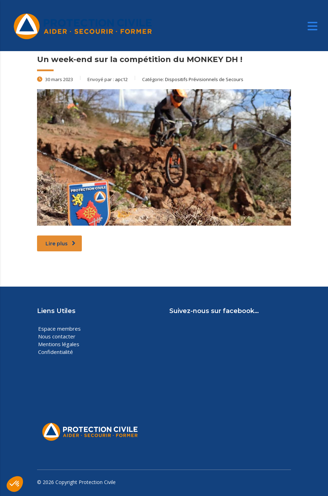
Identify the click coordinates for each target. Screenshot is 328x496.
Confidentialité (55, 351)
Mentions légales (58, 344)
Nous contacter (56, 336)
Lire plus (60, 243)
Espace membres (59, 328)
